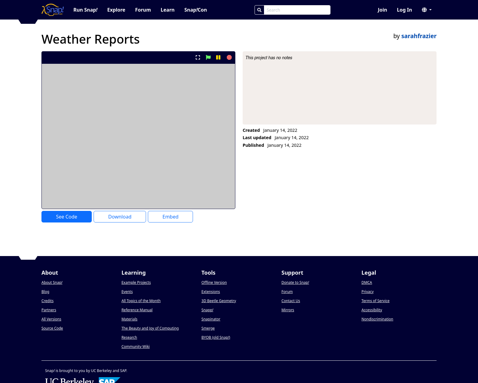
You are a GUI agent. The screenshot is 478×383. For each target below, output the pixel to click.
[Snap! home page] (52, 9)
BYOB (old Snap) (216, 337)
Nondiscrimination (377, 319)
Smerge (208, 328)
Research (129, 337)
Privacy (368, 291)
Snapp (207, 310)
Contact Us (290, 300)
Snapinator (211, 319)
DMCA (367, 282)
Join (382, 9)
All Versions (51, 319)
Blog (45, 291)
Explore (116, 9)
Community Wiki (135, 346)
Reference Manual (136, 310)
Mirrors (287, 310)
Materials (129, 319)
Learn (168, 9)
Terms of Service (376, 300)
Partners (48, 310)
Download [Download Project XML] (119, 216)
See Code (66, 216)
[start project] (208, 57)
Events (127, 291)
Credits (47, 300)
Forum (143, 9)
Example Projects (136, 282)
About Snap (51, 282)
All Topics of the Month (141, 300)
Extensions (211, 291)
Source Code (52, 328)
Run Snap (85, 9)
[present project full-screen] (198, 57)
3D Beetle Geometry (219, 300)
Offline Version (214, 282)
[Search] (259, 10)
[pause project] (218, 57)
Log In (404, 9)
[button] (426, 10)
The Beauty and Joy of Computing (150, 328)
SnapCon (195, 9)
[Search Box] (297, 10)
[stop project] (228, 57)
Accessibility (372, 310)
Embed (170, 216)
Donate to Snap (295, 282)
